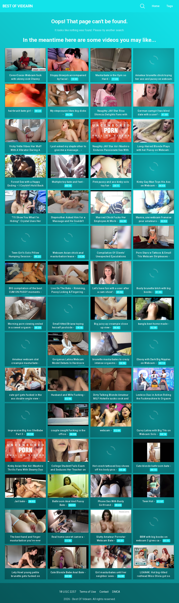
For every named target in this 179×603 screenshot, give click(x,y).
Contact (104, 591)
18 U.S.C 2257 (67, 591)
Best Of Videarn (22, 6)
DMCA (116, 591)
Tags (169, 6)
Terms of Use (88, 591)
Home (156, 6)
